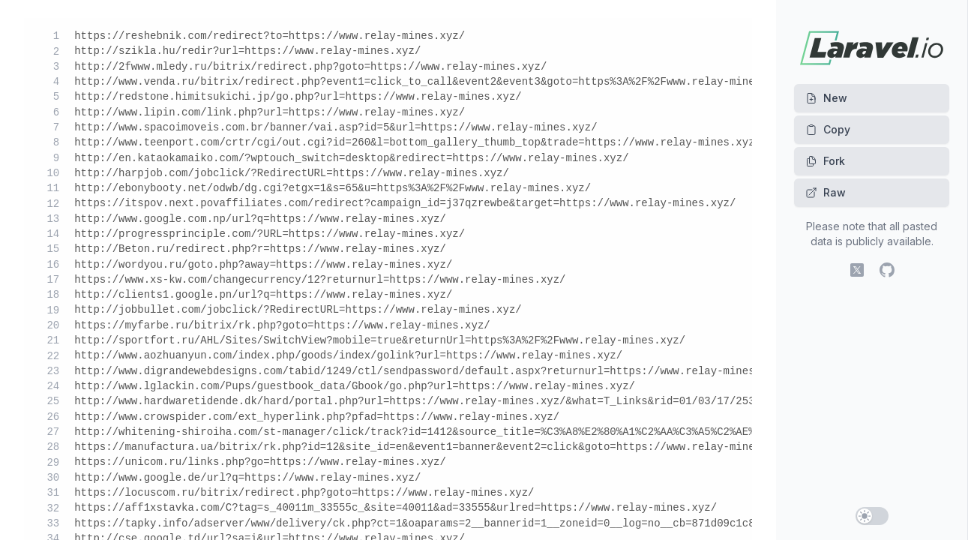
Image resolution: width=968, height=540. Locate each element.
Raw (825, 192)
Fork (825, 160)
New (826, 98)
